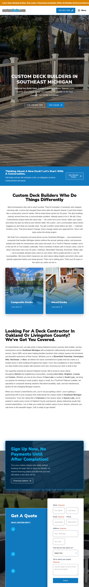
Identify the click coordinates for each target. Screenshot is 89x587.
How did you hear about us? (63, 548)
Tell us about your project (62, 560)
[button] (82, 10)
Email (58, 517)
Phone (69, 517)
